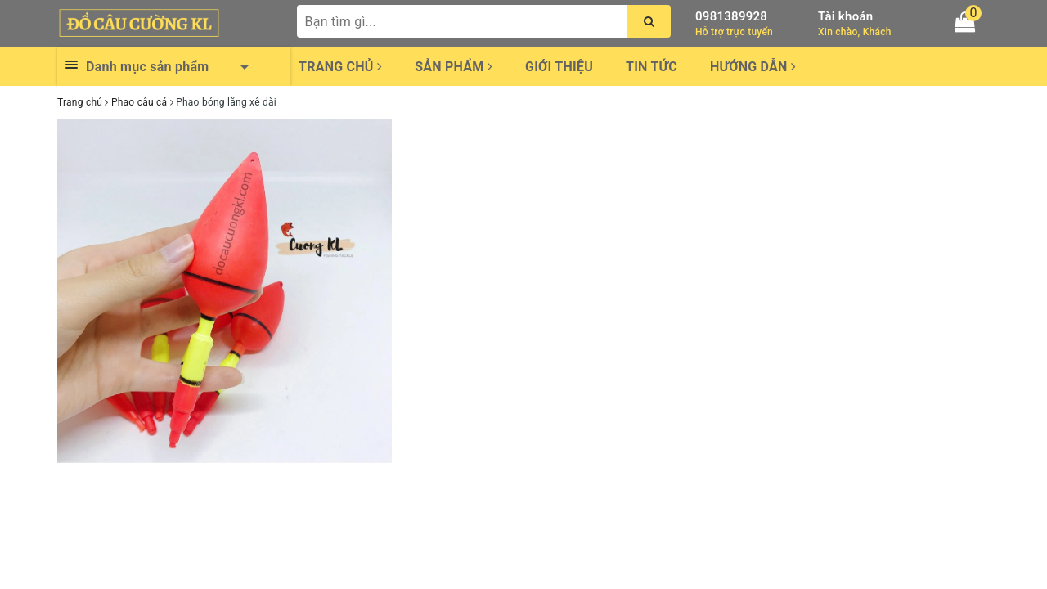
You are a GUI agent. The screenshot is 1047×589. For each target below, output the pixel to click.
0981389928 (731, 16)
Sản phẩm (453, 66)
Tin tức (651, 66)
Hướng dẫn (753, 66)
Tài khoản (845, 16)
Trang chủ (340, 66)
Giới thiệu (559, 66)
